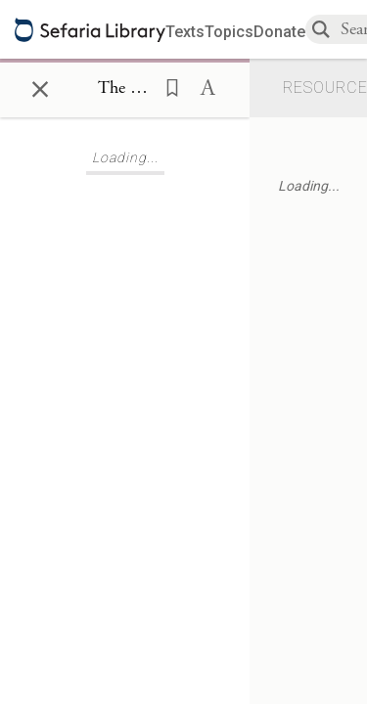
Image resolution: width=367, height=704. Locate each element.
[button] (166, 86)
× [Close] (40, 86)
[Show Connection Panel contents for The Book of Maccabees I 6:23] (125, 89)
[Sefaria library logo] (90, 30)
